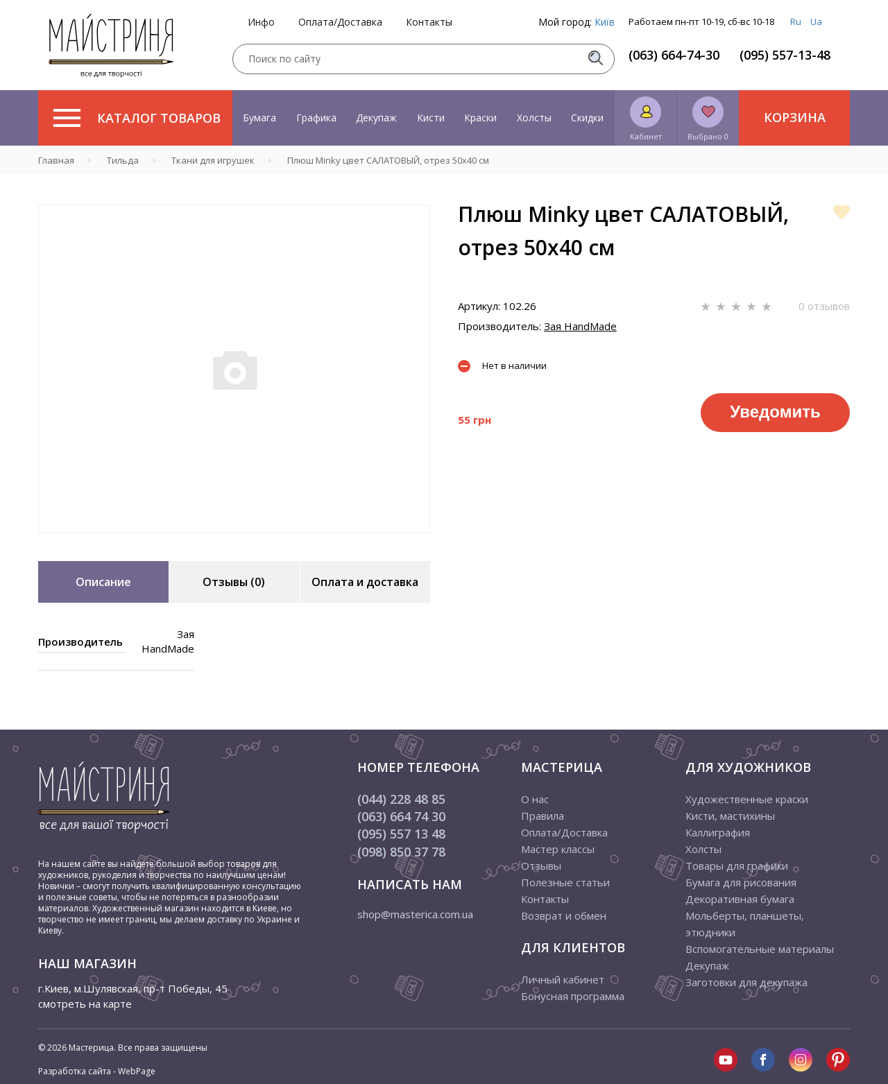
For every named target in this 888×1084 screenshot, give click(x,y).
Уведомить (775, 411)
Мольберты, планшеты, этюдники (744, 924)
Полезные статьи (565, 882)
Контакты (429, 22)
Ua (816, 21)
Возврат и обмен (563, 915)
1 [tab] (234, 543)
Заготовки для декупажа (746, 982)
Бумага (259, 117)
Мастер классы (558, 849)
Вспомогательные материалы (759, 949)
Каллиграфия (717, 832)
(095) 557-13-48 (785, 55)
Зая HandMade (580, 326)
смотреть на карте (85, 1003)
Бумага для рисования (740, 882)
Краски (480, 117)
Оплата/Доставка (340, 22)
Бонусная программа (572, 996)
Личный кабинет (562, 979)
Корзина (795, 117)
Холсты (534, 117)
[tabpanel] (234, 369)
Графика (316, 117)
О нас (535, 799)
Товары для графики (736, 865)
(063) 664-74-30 (674, 55)
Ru (795, 21)
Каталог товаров (137, 118)
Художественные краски (746, 799)
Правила (542, 816)
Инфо (261, 22)
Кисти (431, 117)
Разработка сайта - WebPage (96, 1071)
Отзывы (541, 865)
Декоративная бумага (739, 899)
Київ (605, 21)
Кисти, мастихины (730, 816)
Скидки (587, 117)
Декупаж (376, 117)
